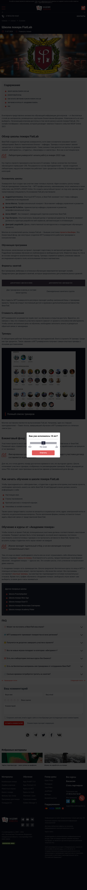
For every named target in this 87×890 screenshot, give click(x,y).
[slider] (43, 443)
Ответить (43, 453)
